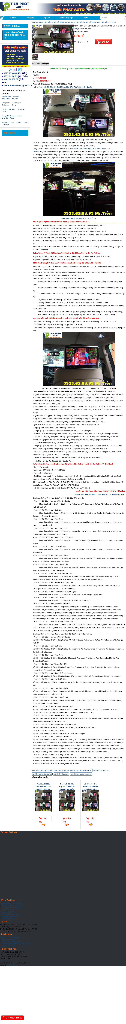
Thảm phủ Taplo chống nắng (11, 908)
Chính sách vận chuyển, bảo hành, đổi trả (15, 944)
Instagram (5, 105)
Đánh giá (45, 63)
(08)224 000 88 (11, 79)
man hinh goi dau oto (61, 770)
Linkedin (5, 118)
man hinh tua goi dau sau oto (42, 774)
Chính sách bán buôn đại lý (10, 937)
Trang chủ (35, 22)
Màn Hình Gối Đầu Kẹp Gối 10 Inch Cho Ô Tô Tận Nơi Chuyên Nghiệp (65, 87)
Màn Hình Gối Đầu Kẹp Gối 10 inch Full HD (55, 22)
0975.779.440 (10, 73)
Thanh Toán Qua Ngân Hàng (11, 941)
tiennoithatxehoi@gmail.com (18, 85)
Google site (6, 103)
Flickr (12, 122)
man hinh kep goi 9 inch (101, 770)
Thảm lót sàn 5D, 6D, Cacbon (11, 903)
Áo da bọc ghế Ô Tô (8, 912)
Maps (20, 116)
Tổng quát (36, 63)
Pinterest (5, 122)
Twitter (12, 118)
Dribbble (21, 109)
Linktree (6, 125)
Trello (4, 111)
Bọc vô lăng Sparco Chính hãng (12, 905)
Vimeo (26, 122)
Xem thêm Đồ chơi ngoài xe (10, 916)
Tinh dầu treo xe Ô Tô (8, 910)
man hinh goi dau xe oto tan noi (81, 774)
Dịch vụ (47, 18)
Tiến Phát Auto (13, 965)
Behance (12, 109)
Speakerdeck (6, 96)
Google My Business (9, 116)
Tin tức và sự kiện (66, 18)
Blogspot (15, 98)
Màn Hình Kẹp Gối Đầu (44, 770)
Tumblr (4, 109)
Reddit (18, 122)
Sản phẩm (30, 18)
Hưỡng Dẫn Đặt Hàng (8, 939)
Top (1, 961)
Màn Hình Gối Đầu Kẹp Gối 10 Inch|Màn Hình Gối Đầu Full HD (94, 22)
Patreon (16, 96)
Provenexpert (16, 103)
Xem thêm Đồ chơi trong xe (10, 914)
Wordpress (6, 98)
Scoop (14, 105)
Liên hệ (85, 18)
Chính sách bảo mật (8, 946)
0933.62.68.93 (11, 76)
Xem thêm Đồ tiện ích (8, 918)
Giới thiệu (13, 18)
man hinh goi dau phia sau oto (80, 770)
